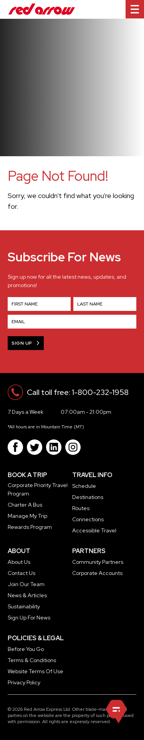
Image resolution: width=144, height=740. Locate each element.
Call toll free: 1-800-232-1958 (78, 392)
